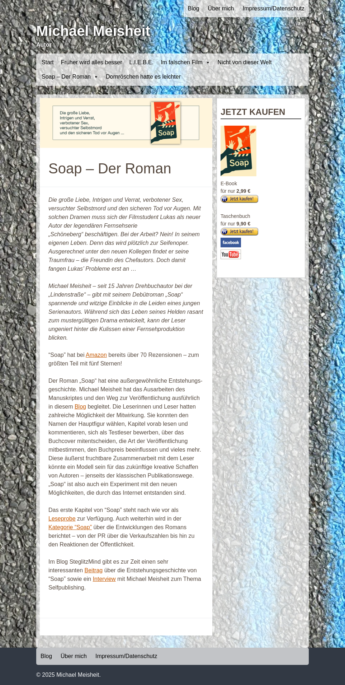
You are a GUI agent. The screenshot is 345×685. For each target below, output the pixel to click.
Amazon (96, 355)
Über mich (221, 8)
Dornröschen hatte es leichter (143, 77)
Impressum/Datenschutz (273, 8)
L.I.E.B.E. (141, 62)
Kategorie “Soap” (70, 527)
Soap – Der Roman (70, 77)
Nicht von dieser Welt (245, 62)
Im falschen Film (185, 62)
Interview (104, 579)
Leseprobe (62, 519)
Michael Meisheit (93, 31)
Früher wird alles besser (91, 62)
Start (48, 62)
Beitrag (94, 570)
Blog (193, 8)
